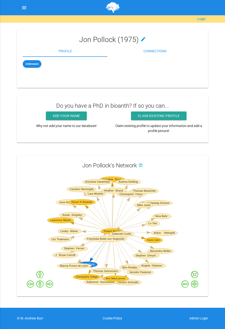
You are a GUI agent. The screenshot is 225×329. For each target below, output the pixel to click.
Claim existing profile (159, 116)
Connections (154, 51)
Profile (65, 51)
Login (201, 19)
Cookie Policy (112, 318)
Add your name (66, 116)
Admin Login (198, 318)
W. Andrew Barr (31, 318)
